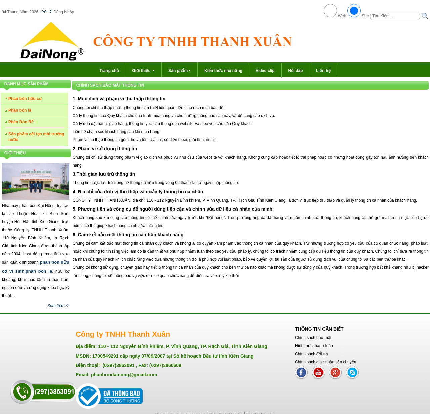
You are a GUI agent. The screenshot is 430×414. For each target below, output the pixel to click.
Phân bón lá (19, 110)
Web (342, 16)
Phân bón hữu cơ (24, 98)
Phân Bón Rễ (21, 122)
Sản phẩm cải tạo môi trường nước (36, 137)
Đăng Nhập (63, 12)
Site (365, 16)
